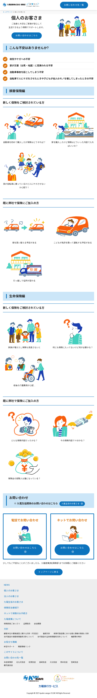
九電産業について (12, 619)
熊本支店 (63, 662)
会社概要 (37, 624)
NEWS (7, 585)
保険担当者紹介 (11, 607)
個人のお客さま (11, 590)
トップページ (7, 12)
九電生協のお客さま (72, 503)
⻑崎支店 (42, 662)
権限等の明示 (76, 637)
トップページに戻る (48, 572)
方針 (6, 629)
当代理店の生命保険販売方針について (52, 637)
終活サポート (9, 647)
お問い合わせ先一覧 (74, 5)
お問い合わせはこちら (27, 35)
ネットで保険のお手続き (15, 613)
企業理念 (26, 624)
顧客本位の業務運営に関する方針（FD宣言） (21, 634)
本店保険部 (8, 662)
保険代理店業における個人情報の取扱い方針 (71, 634)
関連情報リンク (24, 647)
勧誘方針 (46, 634)
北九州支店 (20, 662)
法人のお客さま (11, 596)
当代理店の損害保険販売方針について (19, 637)
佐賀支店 (32, 662)
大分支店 (53, 662)
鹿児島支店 (8, 665)
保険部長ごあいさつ (12, 624)
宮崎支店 (74, 662)
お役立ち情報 (10, 642)
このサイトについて (13, 652)
